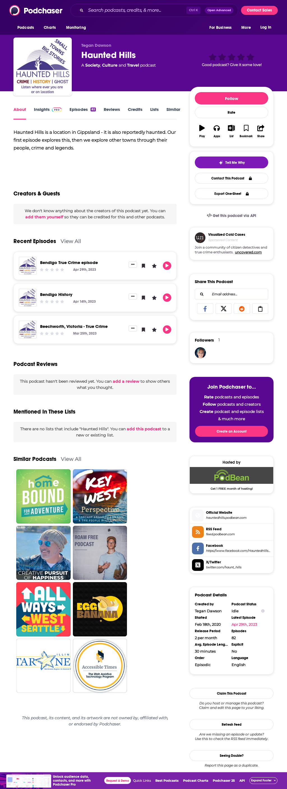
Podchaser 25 (224, 781)
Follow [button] (231, 98)
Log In (265, 27)
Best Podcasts (167, 781)
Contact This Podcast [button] (231, 178)
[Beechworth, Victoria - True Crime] (28, 339)
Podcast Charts (195, 781)
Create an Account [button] (232, 431)
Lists (154, 109)
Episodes (83, 109)
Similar (173, 109)
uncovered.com (248, 252)
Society (92, 65)
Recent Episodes (34, 251)
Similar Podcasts (34, 469)
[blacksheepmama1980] (200, 352)
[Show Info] (263, 611)
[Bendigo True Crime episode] (28, 275)
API (242, 781)
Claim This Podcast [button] (231, 693)
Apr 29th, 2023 (244, 624)
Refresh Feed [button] (232, 725)
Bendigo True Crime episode (69, 272)
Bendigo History (56, 304)
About (19, 109)
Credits (135, 109)
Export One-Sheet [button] (231, 194)
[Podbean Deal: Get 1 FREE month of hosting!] (231, 478)
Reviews (112, 109)
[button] (27, 27)
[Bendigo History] (28, 307)
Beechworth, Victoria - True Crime (74, 336)
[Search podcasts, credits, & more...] (136, 10)
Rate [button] (231, 112)
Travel (133, 65)
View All (71, 251)
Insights (48, 109)
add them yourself (44, 227)
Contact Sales (259, 10)
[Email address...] (231, 294)
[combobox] (154, 10)
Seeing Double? (232, 756)
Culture (109, 65)
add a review (126, 391)
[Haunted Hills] (43, 67)
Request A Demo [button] (117, 781)
